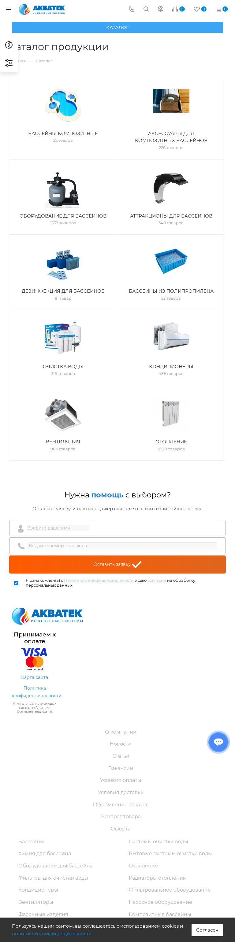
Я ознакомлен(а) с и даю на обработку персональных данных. (110, 583)
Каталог (117, 27)
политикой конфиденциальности (51, 934)
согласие (156, 580)
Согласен (207, 930)
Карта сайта (34, 677)
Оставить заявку (118, 564)
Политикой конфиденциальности (99, 580)
